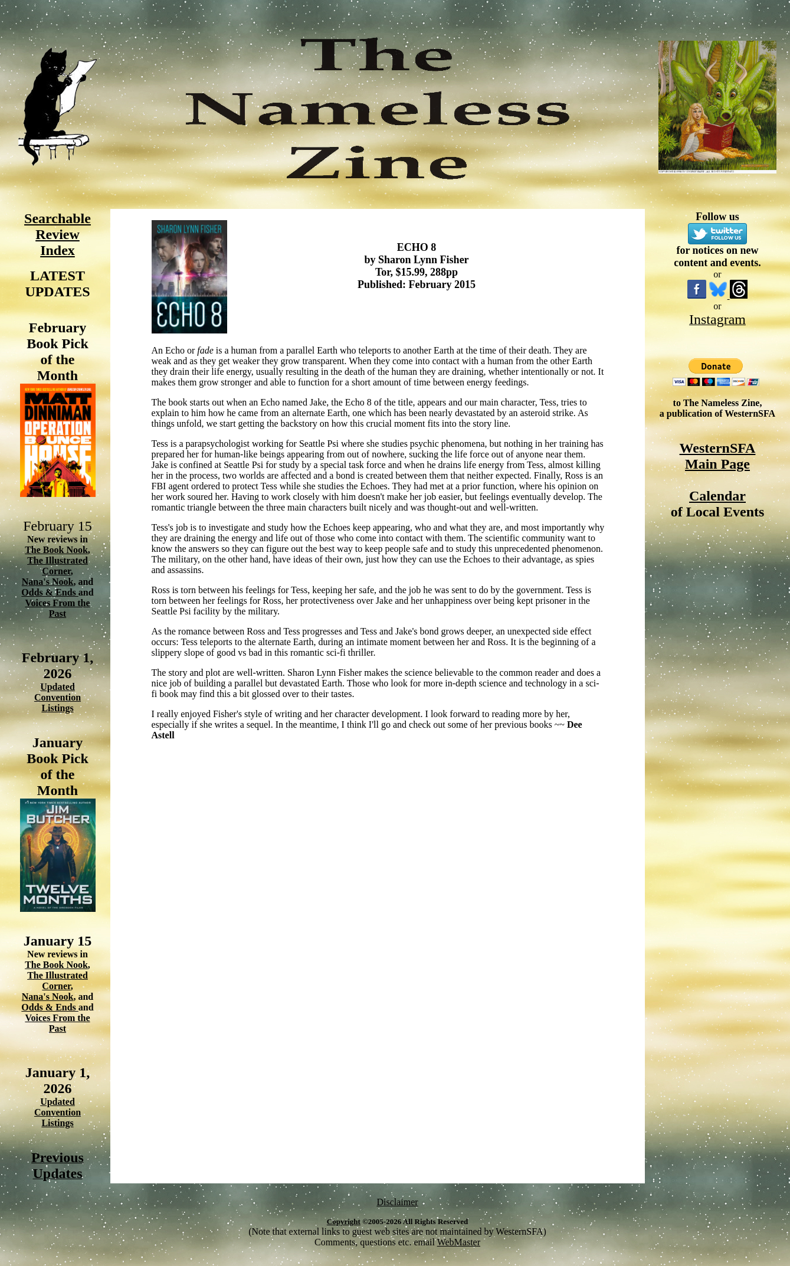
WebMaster (458, 1242)
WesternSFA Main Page (718, 456)
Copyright (343, 1221)
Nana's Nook (48, 582)
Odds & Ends (49, 592)
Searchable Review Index (57, 234)
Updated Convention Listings (57, 697)
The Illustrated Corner (57, 565)
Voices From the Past (57, 608)
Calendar (717, 495)
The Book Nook (56, 550)
